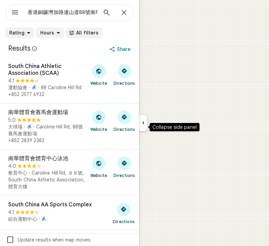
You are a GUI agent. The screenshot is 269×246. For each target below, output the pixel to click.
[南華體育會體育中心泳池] (69, 172)
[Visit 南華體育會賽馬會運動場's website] (98, 120)
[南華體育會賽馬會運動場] (69, 126)
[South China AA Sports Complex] (69, 213)
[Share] (120, 49)
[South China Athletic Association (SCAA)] (69, 80)
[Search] (107, 13)
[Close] (124, 13)
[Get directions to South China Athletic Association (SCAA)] (124, 74)
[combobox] (62, 12)
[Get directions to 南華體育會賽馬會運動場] (124, 120)
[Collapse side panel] (143, 123)
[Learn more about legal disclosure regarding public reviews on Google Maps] (35, 48)
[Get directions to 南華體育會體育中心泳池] (124, 166)
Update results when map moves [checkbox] (48, 240)
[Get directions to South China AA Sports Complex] (123, 212)
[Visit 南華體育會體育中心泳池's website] (98, 166)
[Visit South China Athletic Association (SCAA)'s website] (98, 74)
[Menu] (15, 13)
